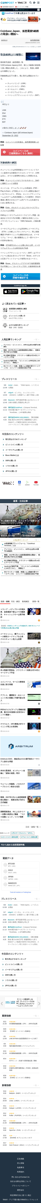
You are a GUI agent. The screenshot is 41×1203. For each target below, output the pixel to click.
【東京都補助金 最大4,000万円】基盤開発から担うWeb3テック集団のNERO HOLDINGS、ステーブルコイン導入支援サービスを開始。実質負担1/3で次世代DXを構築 (23, 422)
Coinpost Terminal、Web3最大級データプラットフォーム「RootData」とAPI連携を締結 (23, 409)
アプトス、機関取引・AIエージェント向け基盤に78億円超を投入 (12, 697)
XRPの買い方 (10, 460)
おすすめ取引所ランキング (19, 325)
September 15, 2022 (10, 135)
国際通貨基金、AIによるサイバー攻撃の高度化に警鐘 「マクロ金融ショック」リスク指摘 (12, 814)
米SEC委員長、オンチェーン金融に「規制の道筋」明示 (12, 772)
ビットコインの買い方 (17, 316)
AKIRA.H (4, 40)
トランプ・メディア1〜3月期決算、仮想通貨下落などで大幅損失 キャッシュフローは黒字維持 (12, 613)
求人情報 (20, 1163)
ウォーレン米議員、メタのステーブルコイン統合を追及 (12, 785)
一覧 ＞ (36, 540)
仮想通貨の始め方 (7, 7)
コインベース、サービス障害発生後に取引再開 (12, 683)
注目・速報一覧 (32, 827)
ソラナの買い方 (11, 466)
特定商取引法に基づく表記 (20, 1195)
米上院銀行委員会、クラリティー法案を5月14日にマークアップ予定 (20, 671)
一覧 (35, 339)
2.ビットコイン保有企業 (9, 837)
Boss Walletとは (12, 455)
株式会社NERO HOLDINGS (18, 417)
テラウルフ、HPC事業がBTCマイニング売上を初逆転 (12, 725)
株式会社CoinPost (15, 407)
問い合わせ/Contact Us (21, 1177)
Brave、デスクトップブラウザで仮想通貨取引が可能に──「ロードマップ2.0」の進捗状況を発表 (20, 266)
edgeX (10, 392)
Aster (10, 385)
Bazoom (11, 400)
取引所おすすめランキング (15, 439)
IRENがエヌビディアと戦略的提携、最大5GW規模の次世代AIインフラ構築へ (13, 712)
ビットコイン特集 (22, 7)
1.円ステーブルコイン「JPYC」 (22, 833)
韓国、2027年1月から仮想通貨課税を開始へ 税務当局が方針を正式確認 (13, 799)
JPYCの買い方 (11, 471)
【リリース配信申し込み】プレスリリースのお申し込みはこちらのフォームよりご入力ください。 (25, 1003)
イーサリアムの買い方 (14, 450)
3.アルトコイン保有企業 (29, 837)
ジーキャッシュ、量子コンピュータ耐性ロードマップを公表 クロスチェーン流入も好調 (12, 636)
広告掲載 (20, 1159)
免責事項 (20, 1167)
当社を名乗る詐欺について (20, 1181)
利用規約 (20, 1172)
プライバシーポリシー (20, 1186)
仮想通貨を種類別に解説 (18, 309)
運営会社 (20, 1190)
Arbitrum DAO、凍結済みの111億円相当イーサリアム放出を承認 (20, 760)
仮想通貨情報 (34, 40)
